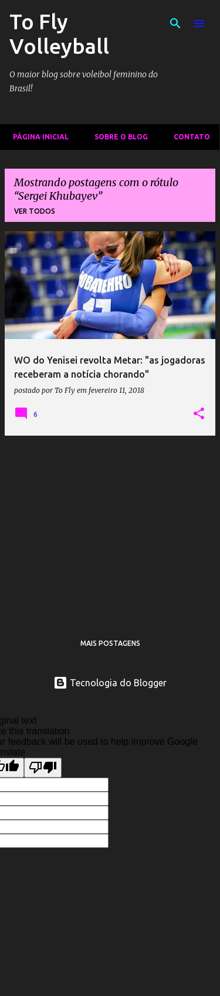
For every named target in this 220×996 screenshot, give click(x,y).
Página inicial (37, 137)
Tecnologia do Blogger (110, 682)
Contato (188, 137)
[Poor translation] (43, 768)
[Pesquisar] (175, 23)
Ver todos (34, 211)
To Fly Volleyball (59, 33)
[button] (199, 414)
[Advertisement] (110, 527)
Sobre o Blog (117, 137)
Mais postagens (110, 643)
